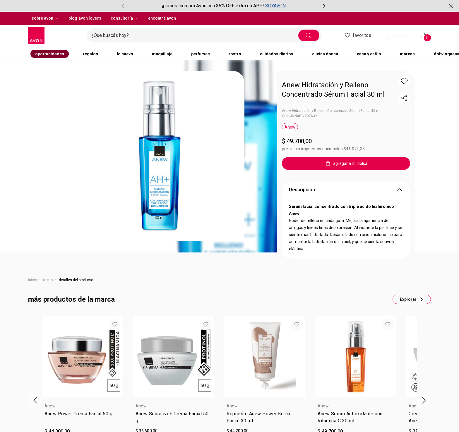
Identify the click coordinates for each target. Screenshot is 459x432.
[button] (404, 81)
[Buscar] (308, 35)
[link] (82, 418)
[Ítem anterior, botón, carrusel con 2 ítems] (123, 5)
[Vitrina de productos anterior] (35, 400)
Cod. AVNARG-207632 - (300, 116)
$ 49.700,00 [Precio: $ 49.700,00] (297, 141)
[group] (223, 5)
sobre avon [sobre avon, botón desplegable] (45, 18)
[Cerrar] (450, 5)
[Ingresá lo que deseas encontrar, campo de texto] (194, 35)
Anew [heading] (50, 406)
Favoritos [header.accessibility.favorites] (357, 35)
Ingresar (396, 36)
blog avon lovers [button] (84, 18)
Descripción (346, 189)
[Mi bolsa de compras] (424, 35)
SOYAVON (275, 5)
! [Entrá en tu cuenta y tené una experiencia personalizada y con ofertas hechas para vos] (388, 38)
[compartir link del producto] (404, 98)
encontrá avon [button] (162, 18)
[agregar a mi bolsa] (346, 163)
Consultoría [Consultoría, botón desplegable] (125, 18)
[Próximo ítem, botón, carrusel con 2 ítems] (324, 5)
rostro (48, 280)
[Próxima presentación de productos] (424, 400)
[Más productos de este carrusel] (412, 299)
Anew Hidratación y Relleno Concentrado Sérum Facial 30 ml (333, 89)
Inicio (32, 280)
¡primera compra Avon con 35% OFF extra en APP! (213, 5)
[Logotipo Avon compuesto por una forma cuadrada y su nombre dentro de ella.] (55, 35)
